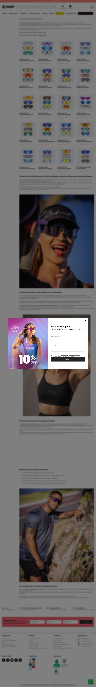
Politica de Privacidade (74, 355)
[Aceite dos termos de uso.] (51, 355)
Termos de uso (64, 355)
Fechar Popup (86, 321)
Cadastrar (68, 359)
